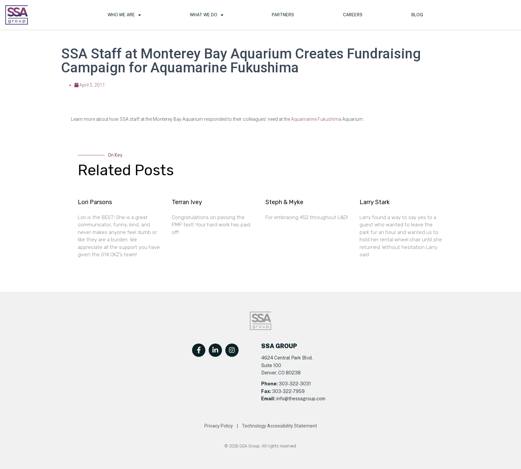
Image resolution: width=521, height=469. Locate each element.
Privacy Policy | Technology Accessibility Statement (260, 426)
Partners (283, 14)
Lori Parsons (95, 202)
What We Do (206, 15)
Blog (417, 14)
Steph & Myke (284, 202)
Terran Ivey (187, 202)
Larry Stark (375, 202)
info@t (282, 398)
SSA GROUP (279, 346)
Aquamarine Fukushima (316, 119)
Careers (353, 14)
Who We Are (124, 15)
